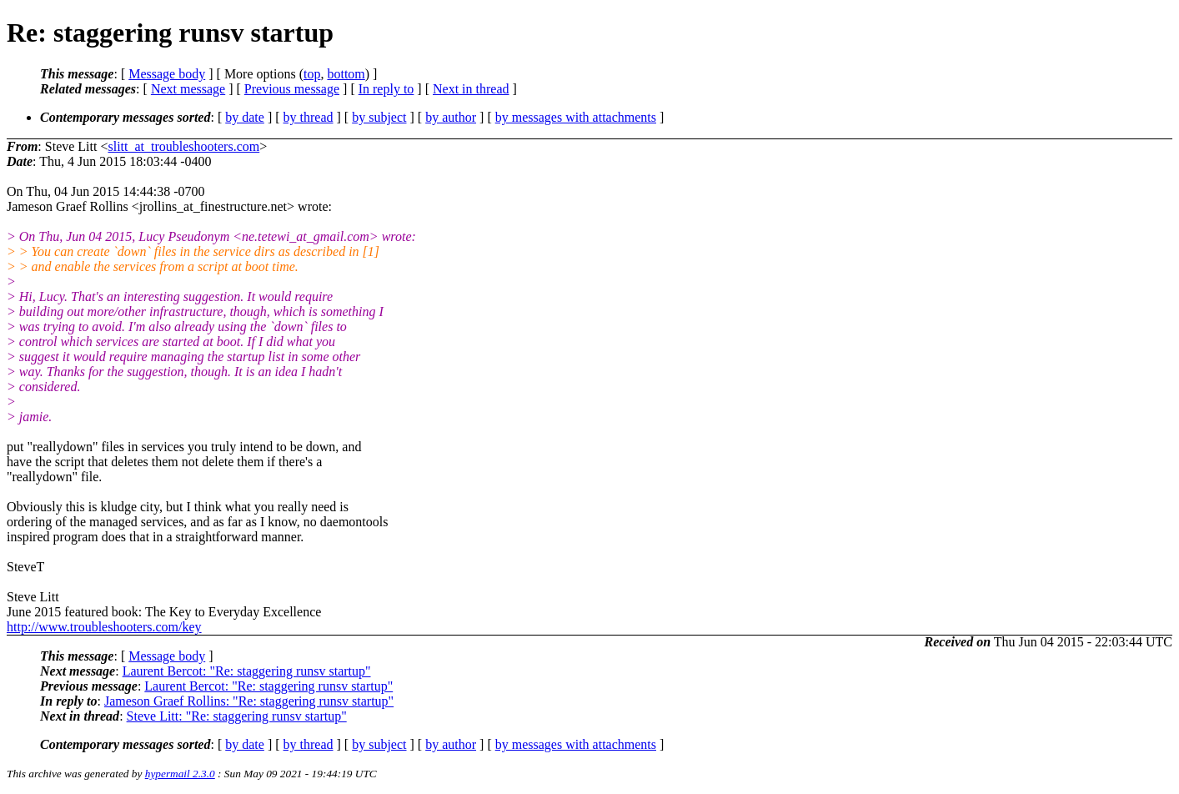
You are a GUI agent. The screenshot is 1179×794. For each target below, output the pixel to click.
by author (450, 117)
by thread (308, 117)
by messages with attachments (575, 117)
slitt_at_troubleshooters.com (183, 146)
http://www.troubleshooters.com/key (104, 627)
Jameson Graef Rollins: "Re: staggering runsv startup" (249, 701)
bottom (345, 74)
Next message (188, 89)
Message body (166, 74)
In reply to (386, 89)
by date (244, 117)
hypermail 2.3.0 (180, 773)
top (312, 74)
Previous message (291, 89)
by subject (379, 117)
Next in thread (471, 89)
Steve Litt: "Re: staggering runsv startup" (237, 716)
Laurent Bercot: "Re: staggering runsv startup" (247, 671)
